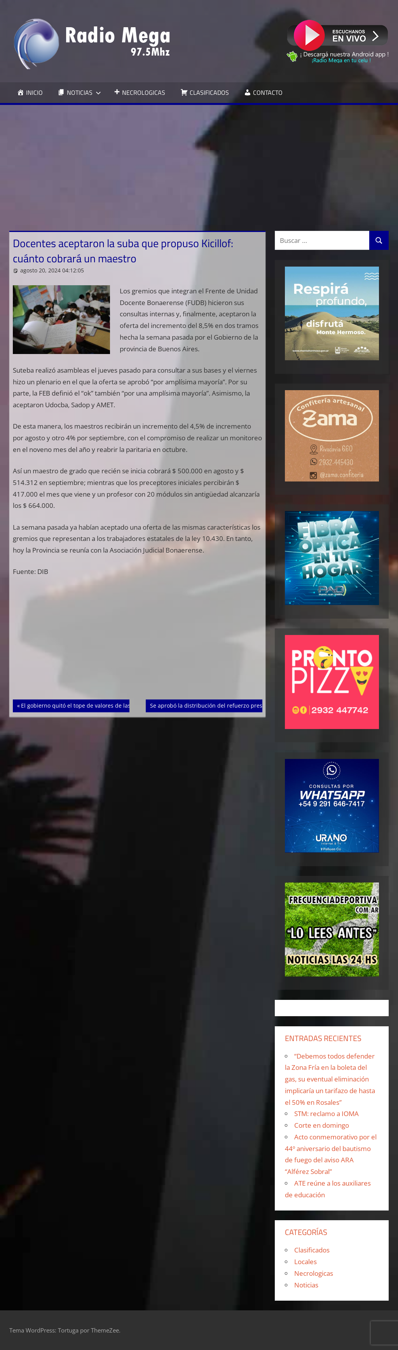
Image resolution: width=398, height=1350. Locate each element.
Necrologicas (313, 1273)
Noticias (306, 1284)
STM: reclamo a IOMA (326, 1113)
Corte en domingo (321, 1125)
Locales (305, 1261)
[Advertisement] (199, 163)
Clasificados (312, 1249)
